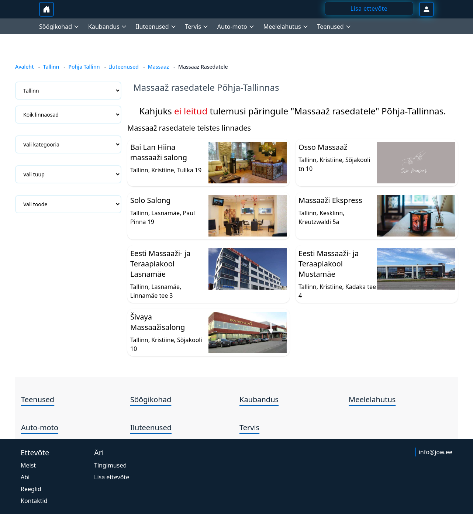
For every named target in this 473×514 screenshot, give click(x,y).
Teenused (37, 399)
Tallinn (51, 66)
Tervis (249, 427)
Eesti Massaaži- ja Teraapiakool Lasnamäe (160, 263)
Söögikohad (150, 399)
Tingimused (110, 465)
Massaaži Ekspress (330, 200)
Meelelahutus (372, 399)
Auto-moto (39, 427)
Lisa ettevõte (111, 477)
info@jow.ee (435, 452)
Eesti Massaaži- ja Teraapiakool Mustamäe (328, 263)
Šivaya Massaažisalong (157, 322)
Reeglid (31, 489)
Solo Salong (150, 200)
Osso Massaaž (322, 147)
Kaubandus (259, 399)
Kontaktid (34, 501)
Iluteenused (124, 66)
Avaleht (24, 66)
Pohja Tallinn (84, 66)
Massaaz (158, 66)
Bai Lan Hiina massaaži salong (158, 152)
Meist (28, 465)
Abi (25, 477)
